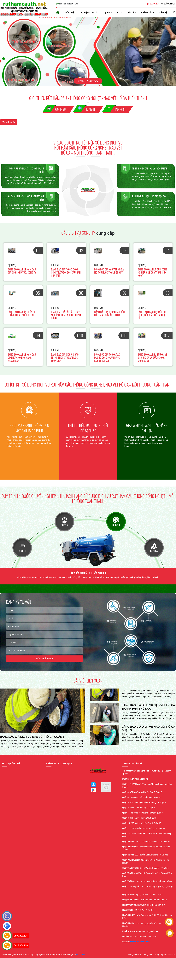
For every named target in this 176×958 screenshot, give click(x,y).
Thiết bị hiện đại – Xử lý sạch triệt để (150, 168)
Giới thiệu (70, 12)
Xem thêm (8, 122)
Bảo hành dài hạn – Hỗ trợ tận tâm (149, 196)
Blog (119, 12)
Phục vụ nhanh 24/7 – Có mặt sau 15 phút (26, 170)
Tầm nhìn (120, 109)
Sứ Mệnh (90, 109)
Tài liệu (132, 12)
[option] (29, 436)
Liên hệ (163, 12)
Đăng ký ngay (88, 80)
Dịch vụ (108, 12)
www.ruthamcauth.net (140, 941)
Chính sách (147, 12)
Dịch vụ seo (81, 954)
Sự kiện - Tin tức (89, 12)
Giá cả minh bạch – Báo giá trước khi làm (26, 198)
